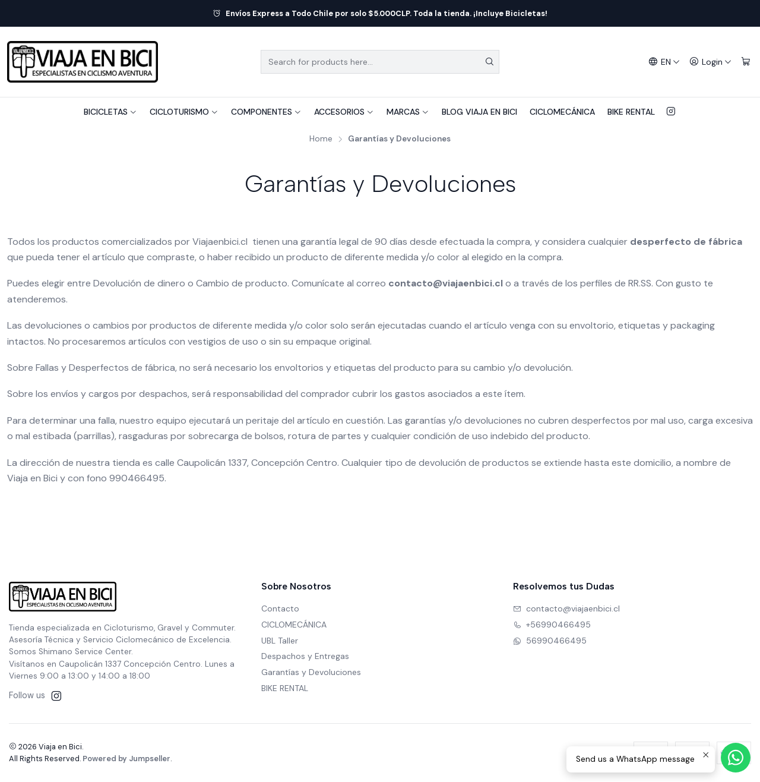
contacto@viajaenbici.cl (566, 608)
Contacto (280, 608)
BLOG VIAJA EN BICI (479, 111)
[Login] (710, 62)
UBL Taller (279, 640)
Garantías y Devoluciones (311, 672)
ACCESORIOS (344, 111)
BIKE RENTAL (631, 111)
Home (320, 139)
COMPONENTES (266, 111)
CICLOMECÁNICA (562, 111)
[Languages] (664, 62)
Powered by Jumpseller (126, 758)
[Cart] (746, 62)
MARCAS (408, 111)
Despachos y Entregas (305, 656)
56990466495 (550, 640)
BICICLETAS (110, 111)
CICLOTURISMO (184, 111)
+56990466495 (552, 624)
